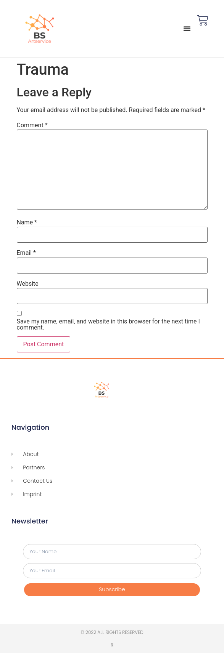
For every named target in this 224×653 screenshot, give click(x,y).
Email (26, 253)
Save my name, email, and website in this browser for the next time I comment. (108, 324)
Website (28, 284)
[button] (187, 28)
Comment (32, 125)
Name (27, 222)
